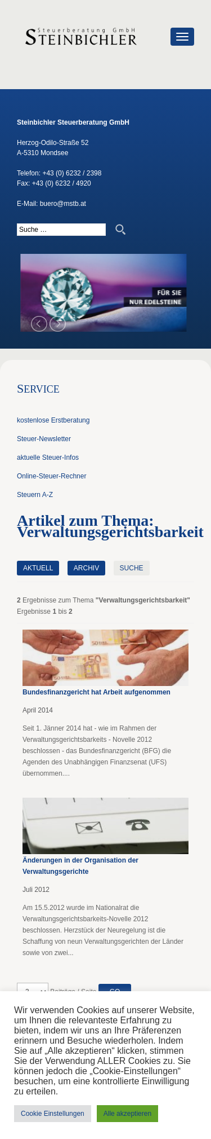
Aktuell (38, 568)
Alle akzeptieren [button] (127, 1114)
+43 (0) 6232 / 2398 (71, 173)
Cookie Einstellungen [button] (52, 1114)
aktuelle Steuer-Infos (48, 457)
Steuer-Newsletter (44, 439)
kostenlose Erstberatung (53, 420)
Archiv (86, 568)
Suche (131, 568)
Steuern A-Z (35, 495)
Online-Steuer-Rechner (51, 476)
